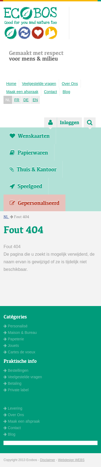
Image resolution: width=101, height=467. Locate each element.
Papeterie (14, 339)
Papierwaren (29, 152)
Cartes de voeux (19, 352)
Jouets (11, 345)
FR (16, 100)
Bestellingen (16, 370)
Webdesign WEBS (71, 460)
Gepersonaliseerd (34, 203)
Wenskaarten (30, 136)
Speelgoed (26, 186)
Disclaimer (47, 460)
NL (7, 100)
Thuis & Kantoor (33, 169)
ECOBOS (31, 23)
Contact (50, 92)
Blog (66, 92)
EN (35, 100)
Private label (16, 390)
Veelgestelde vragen (39, 83)
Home (11, 83)
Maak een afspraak (22, 92)
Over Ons (70, 83)
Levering (13, 408)
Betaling (12, 383)
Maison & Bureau (20, 332)
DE (26, 100)
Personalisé (15, 326)
